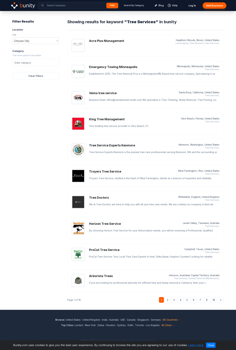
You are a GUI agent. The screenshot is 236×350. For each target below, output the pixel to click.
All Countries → (172, 319)
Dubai (101, 325)
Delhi (130, 325)
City (14, 34)
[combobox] (35, 40)
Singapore (143, 319)
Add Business (214, 5)
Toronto (139, 325)
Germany (156, 319)
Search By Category (134, 5)
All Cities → (168, 325)
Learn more (195, 345)
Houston (110, 325)
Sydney (121, 325)
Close (211, 345)
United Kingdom (91, 319)
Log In (192, 5)
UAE (122, 319)
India (104, 319)
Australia (114, 319)
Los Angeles (153, 325)
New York (90, 325)
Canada (131, 319)
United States (73, 319)
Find (112, 5)
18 (214, 299)
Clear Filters (35, 75)
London (79, 325)
